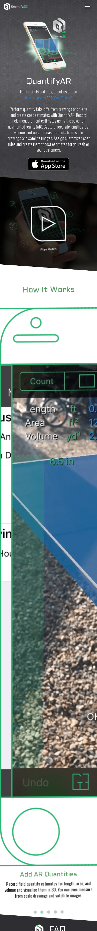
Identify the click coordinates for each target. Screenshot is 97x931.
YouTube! (62, 98)
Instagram (35, 98)
